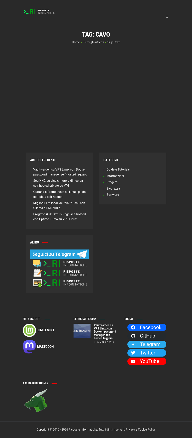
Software (113, 195)
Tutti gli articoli (93, 42)
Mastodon (38, 346)
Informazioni (115, 176)
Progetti (112, 182)
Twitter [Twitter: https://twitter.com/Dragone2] (143, 353)
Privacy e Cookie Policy (140, 429)
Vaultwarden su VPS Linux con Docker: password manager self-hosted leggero (105, 332)
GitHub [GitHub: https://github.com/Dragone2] (143, 336)
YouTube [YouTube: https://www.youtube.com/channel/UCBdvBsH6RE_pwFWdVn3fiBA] (145, 361)
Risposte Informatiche (83, 429)
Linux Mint (38, 330)
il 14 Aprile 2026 (104, 342)
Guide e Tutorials (118, 169)
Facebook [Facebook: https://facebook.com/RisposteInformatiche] (146, 327)
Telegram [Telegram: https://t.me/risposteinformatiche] (146, 344)
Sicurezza (113, 188)
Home (76, 42)
